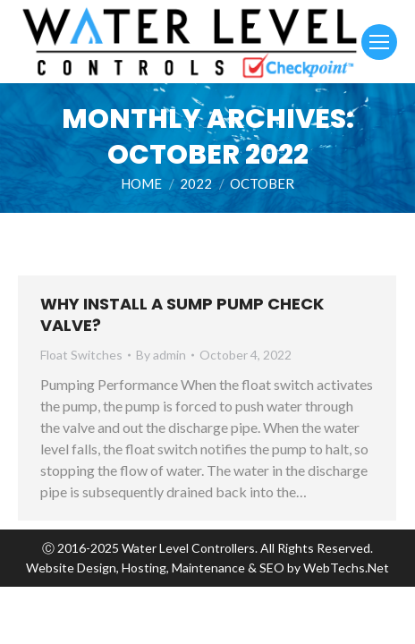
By (161, 354)
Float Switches (81, 354)
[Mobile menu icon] (379, 42)
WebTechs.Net (346, 567)
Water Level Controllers (188, 547)
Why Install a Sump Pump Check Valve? (182, 314)
